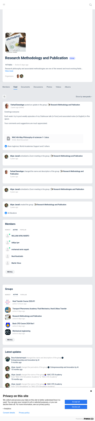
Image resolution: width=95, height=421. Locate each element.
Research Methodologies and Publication (68, 189)
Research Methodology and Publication (65, 105)
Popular (23, 230)
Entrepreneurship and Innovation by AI (25, 360)
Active (15, 230)
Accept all (76, 402)
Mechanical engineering (21, 331)
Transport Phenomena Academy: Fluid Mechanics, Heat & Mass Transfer (39, 309)
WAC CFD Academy (54, 375)
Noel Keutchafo (17, 256)
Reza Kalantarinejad (18, 358)
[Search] (90, 4)
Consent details (9, 413)
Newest (7, 230)
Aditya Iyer (15, 243)
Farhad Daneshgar (17, 105)
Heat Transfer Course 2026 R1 (23, 301)
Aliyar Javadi (15, 156)
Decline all (76, 407)
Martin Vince (16, 263)
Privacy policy (24, 413)
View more (9, 71)
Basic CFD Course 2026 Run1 (23, 324)
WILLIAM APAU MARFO (20, 236)
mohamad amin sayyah (20, 249)
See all (10, 272)
